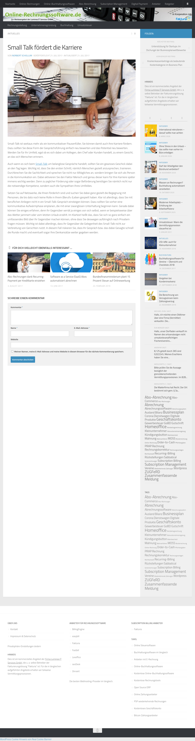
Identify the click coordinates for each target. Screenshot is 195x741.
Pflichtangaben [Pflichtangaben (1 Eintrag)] (180, 442)
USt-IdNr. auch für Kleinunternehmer (167, 243)
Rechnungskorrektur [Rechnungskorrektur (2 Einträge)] (157, 449)
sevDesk (76, 664)
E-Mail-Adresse (82, 327)
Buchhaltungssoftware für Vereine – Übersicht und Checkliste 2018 (171, 262)
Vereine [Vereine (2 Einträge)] (149, 468)
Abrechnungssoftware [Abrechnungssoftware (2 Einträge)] (158, 408)
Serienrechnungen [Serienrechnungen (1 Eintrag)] (151, 461)
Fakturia (76, 643)
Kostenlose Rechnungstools (147, 680)
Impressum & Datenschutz (23, 636)
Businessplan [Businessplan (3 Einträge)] (173, 412)
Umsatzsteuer (85, 25)
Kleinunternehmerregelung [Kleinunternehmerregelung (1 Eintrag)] (176, 431)
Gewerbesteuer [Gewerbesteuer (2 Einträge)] (154, 526)
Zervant (76, 671)
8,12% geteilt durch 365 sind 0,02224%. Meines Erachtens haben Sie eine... (168, 354)
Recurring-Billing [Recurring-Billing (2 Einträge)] (165, 453)
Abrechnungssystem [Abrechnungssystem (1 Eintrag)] (179, 409)
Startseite (10, 4)
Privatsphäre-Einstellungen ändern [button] (24, 646)
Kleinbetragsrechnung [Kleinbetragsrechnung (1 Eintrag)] (174, 427)
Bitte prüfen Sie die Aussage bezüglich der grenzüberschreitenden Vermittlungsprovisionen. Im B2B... (170, 372)
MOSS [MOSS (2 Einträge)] (171, 438)
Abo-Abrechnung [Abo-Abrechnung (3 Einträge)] (158, 397)
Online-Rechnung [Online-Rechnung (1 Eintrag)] (151, 442)
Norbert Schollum (22, 55)
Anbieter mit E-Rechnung (146, 659)
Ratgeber (169, 4)
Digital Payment (139, 4)
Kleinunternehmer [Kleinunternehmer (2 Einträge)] (156, 431)
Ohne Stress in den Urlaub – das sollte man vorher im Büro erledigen (172, 149)
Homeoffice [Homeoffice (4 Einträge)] (156, 426)
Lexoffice (76, 657)
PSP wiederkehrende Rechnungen (150, 701)
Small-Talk (41, 164)
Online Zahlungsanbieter (145, 694)
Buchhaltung (66, 25)
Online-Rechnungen (29, 4)
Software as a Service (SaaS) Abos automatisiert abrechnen (68, 279)
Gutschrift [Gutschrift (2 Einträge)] (177, 423)
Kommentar (17, 307)
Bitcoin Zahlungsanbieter (146, 715)
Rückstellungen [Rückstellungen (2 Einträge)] (154, 457)
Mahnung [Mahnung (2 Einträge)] (150, 438)
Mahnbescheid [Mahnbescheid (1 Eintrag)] (173, 435)
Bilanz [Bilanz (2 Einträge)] (159, 412)
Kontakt (14, 629)
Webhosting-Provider (90, 681)
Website (14, 339)
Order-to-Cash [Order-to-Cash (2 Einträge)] (166, 442)
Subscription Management (113, 4)
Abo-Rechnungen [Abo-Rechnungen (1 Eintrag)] (164, 401)
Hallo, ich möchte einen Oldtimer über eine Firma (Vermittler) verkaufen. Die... (169, 318)
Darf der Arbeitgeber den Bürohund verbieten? (171, 167)
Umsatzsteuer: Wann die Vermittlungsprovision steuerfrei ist (171, 225)
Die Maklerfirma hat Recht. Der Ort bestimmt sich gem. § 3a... (170, 389)
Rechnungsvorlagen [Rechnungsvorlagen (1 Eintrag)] (176, 450)
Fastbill (75, 650)
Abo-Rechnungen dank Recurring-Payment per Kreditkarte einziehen (26, 279)
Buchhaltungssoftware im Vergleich (151, 652)
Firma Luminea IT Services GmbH (160, 90)
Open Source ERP (142, 687)
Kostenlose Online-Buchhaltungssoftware (154, 673)
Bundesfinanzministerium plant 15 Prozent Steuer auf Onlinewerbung (111, 279)
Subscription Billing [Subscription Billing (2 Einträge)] (169, 460)
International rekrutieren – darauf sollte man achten (171, 131)
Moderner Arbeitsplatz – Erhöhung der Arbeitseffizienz (171, 205)
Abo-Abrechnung (87, 4)
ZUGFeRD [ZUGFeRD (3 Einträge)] (152, 472)
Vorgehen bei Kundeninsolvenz (167, 280)
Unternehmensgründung (43, 25)
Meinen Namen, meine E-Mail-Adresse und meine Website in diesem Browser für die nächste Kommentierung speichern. (69, 351)
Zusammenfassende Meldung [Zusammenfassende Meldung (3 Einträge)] (161, 477)
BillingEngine (78, 629)
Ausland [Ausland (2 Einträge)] (150, 412)
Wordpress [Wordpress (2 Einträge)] (180, 468)
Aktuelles (14, 33)
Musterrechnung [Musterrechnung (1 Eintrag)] (181, 439)
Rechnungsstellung (17, 25)
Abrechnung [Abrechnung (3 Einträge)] (154, 405)
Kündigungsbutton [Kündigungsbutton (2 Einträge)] (156, 434)
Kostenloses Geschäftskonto (147, 708)
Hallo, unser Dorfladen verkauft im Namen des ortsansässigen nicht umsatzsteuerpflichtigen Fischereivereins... (170, 336)
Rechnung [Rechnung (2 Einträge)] (158, 446)
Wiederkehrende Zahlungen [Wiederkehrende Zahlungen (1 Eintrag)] (163, 468)
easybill (75, 636)
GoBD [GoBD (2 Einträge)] (167, 423)
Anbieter (156, 4)
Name (14, 327)
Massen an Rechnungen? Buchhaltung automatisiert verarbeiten (172, 186)
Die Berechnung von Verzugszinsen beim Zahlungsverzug (168, 298)
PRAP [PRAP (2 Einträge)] (148, 446)
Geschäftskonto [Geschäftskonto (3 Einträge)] (168, 419)
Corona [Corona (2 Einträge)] (149, 416)
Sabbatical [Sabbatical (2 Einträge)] (170, 457)
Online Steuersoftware (145, 645)
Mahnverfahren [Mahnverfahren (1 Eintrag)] (162, 439)
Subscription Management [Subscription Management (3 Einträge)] (165, 464)
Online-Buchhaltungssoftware (59, 4)
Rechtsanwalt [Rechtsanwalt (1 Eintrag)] (149, 454)
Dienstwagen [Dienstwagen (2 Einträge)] (162, 416)
